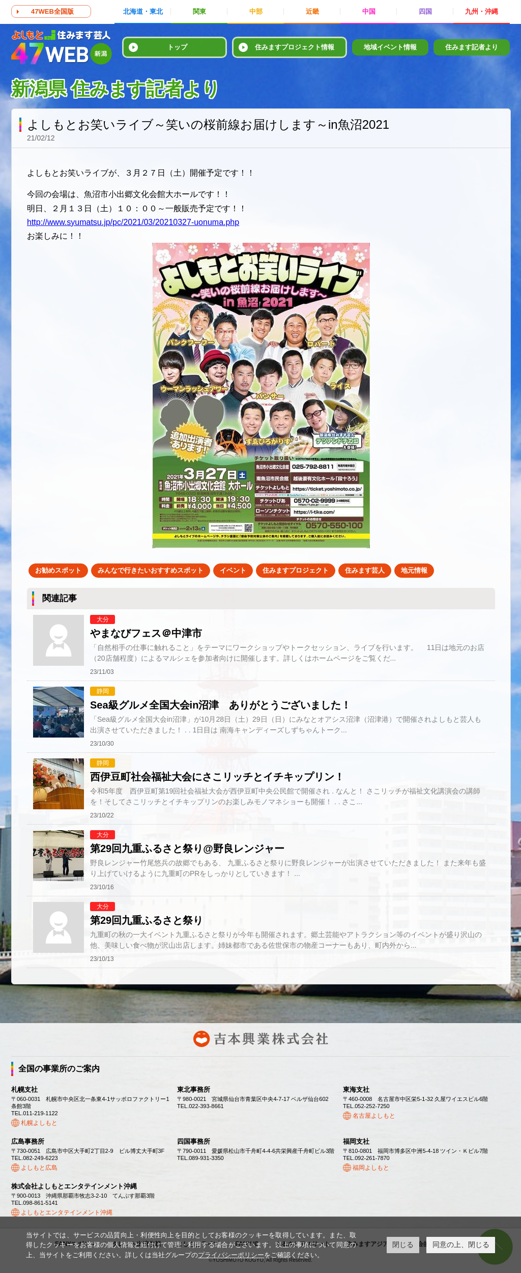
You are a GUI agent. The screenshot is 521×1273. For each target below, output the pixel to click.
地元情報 (414, 570)
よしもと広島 (39, 1167)
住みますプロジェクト (296, 570)
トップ (177, 47)
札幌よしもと (39, 1122)
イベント (233, 570)
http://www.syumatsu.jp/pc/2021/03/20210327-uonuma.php (133, 222)
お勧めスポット (58, 570)
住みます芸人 (365, 570)
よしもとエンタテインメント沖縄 (66, 1212)
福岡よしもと (371, 1167)
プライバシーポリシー (231, 1255)
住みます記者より (471, 47)
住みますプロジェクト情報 (294, 47)
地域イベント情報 (390, 47)
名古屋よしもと (374, 1115)
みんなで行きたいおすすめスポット (151, 570)
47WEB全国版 (52, 11)
